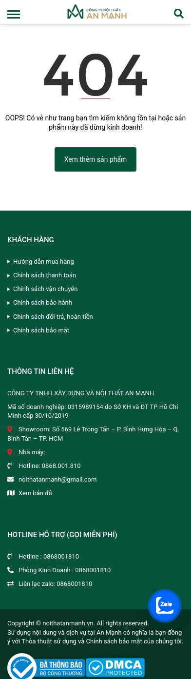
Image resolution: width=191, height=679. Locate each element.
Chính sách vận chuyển (45, 288)
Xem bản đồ (35, 493)
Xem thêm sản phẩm (95, 159)
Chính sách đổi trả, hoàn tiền (53, 316)
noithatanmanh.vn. (68, 623)
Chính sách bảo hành (42, 302)
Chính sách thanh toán (44, 275)
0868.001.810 (61, 465)
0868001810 (61, 556)
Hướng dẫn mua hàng (43, 261)
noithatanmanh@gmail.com (57, 479)
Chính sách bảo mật (41, 330)
